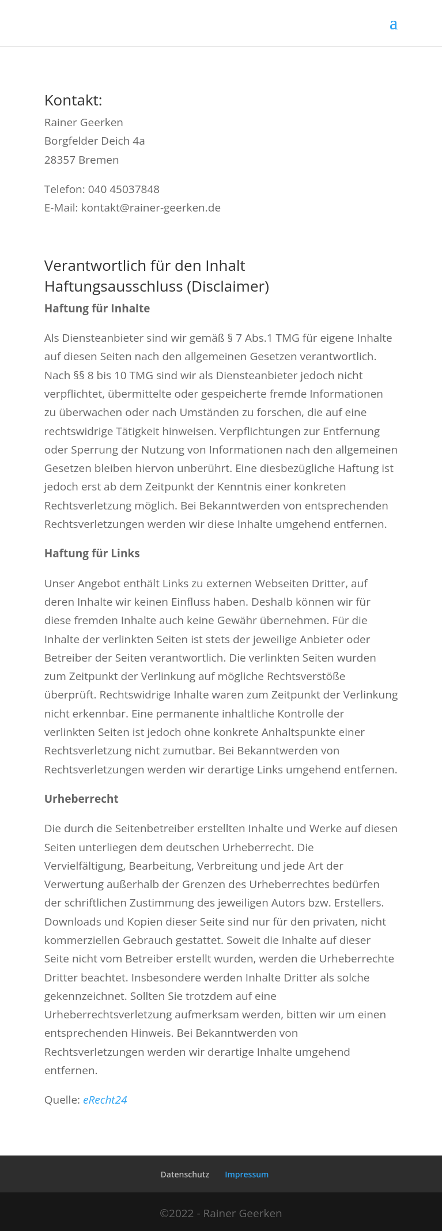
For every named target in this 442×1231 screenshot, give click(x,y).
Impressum (247, 1174)
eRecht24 (105, 1099)
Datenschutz (185, 1174)
